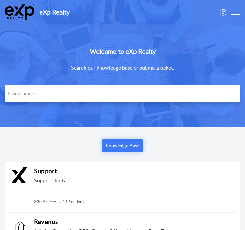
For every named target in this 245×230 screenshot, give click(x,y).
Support (45, 171)
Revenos (46, 222)
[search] (122, 93)
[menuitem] (223, 12)
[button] (235, 12)
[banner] (122, 63)
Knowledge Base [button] (122, 145)
